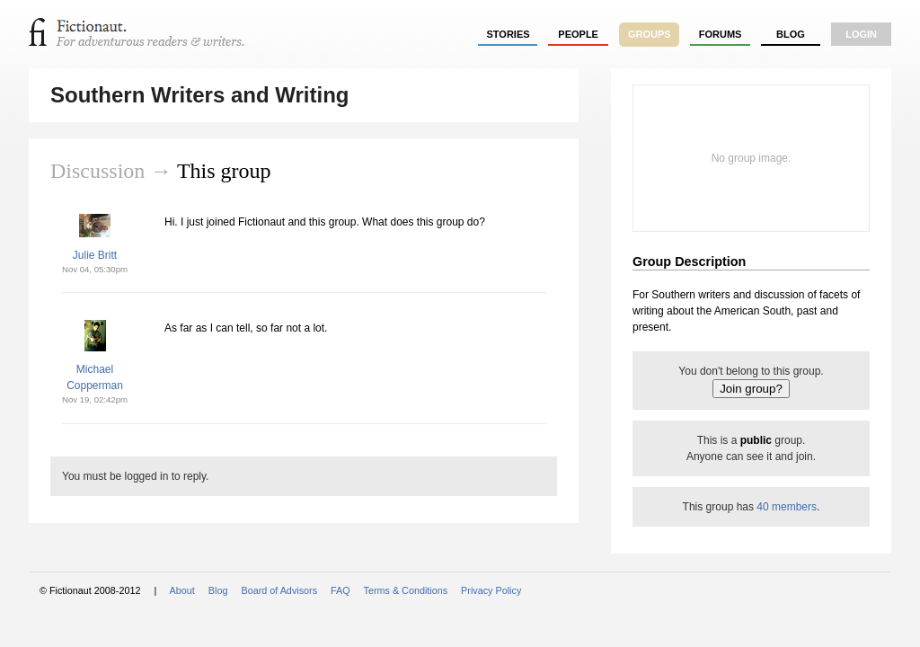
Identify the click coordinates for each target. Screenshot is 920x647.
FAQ (340, 590)
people (578, 34)
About (182, 590)
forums (720, 34)
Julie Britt (95, 255)
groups (649, 34)
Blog (790, 34)
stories (508, 34)
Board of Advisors (279, 590)
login (861, 34)
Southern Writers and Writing (199, 95)
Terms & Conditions (406, 590)
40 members (786, 507)
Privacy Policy (491, 590)
